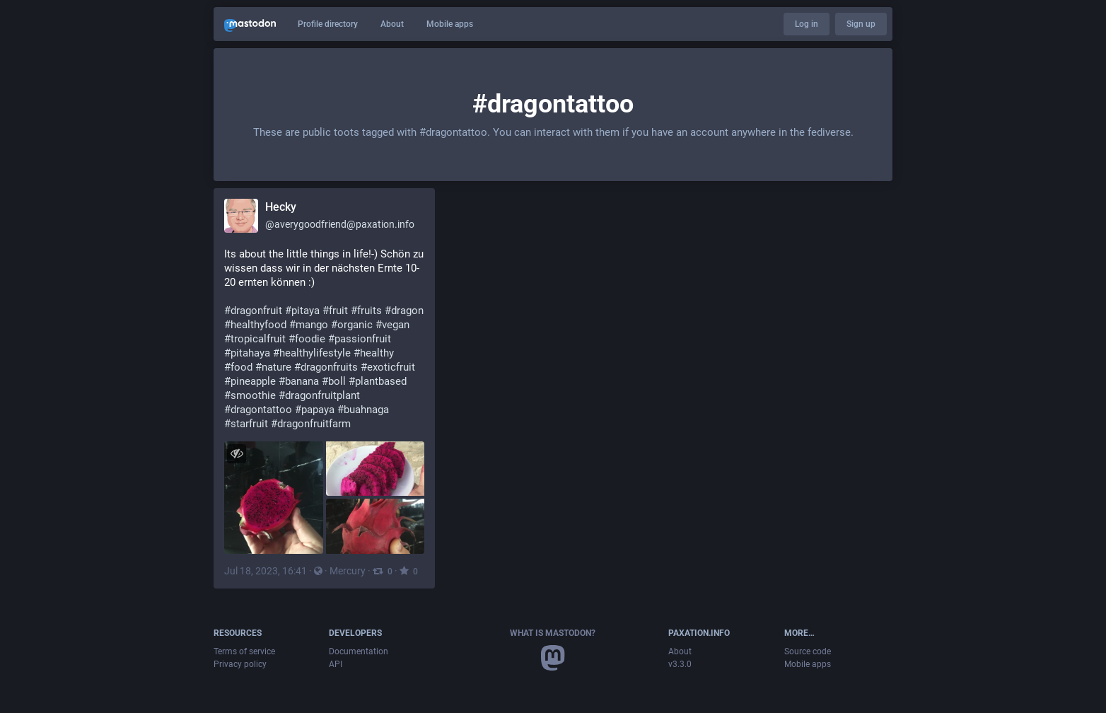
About (392, 24)
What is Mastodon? (552, 633)
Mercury (348, 570)
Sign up (860, 24)
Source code (807, 651)
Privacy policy (240, 664)
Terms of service (244, 651)
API (335, 664)
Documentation (358, 651)
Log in (806, 24)
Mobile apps (449, 24)
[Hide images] (236, 453)
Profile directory (328, 24)
